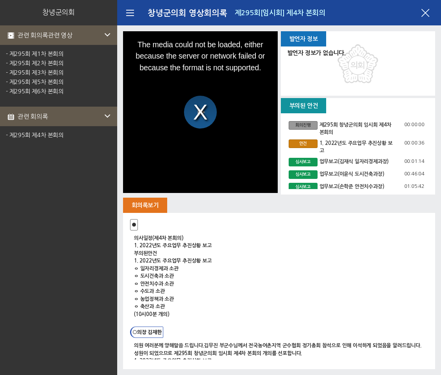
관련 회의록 (64, 116)
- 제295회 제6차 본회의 (35, 91)
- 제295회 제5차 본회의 (35, 82)
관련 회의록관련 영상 (64, 35)
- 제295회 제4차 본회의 (35, 135)
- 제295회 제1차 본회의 (35, 54)
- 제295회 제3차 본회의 (35, 72)
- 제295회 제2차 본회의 (35, 63)
